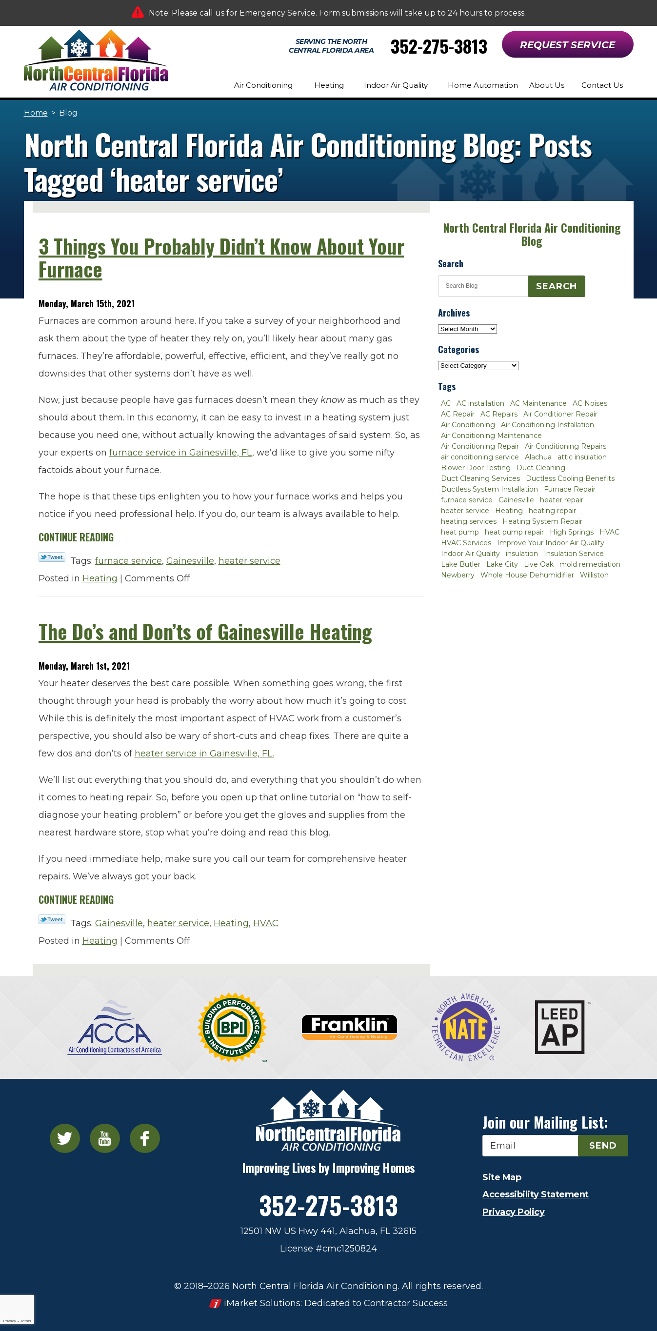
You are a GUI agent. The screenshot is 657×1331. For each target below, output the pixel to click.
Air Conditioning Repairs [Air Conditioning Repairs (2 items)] (565, 446)
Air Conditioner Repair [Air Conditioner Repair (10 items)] (560, 414)
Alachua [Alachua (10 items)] (538, 457)
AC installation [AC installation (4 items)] (480, 403)
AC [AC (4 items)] (446, 403)
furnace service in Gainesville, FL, (181, 452)
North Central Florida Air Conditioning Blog (531, 234)
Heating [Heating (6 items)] (509, 510)
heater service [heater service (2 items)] (465, 510)
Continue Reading (76, 537)
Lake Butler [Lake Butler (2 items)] (460, 564)
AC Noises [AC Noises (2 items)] (590, 403)
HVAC (266, 923)
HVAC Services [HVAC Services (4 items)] (466, 542)
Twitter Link (52, 557)
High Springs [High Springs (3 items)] (572, 532)
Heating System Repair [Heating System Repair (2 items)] (542, 521)
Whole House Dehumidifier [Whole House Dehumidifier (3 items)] (527, 575)
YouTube (105, 1138)
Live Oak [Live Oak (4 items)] (539, 564)
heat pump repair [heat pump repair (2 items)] (514, 532)
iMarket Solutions (262, 1303)
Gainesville (190, 561)
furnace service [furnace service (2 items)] (467, 500)
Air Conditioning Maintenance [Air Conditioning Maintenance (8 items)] (491, 435)
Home (36, 113)
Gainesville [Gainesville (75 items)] (516, 500)
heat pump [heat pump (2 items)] (460, 532)
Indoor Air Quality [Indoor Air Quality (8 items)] (470, 553)
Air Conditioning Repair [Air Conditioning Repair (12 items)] (480, 446)
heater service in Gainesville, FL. (204, 753)
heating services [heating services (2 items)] (469, 521)
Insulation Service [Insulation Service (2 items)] (574, 553)
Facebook (145, 1138)
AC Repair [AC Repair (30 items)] (458, 414)
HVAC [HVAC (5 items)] (609, 532)
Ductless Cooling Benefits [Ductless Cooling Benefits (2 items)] (570, 478)
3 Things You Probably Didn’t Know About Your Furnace (221, 257)
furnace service (128, 561)
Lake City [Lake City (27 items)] (502, 564)
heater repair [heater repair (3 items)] (561, 500)
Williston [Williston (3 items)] (594, 575)
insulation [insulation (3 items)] (522, 553)
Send (603, 1145)
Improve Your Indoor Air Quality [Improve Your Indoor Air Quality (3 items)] (550, 542)
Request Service (567, 45)
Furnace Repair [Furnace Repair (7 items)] (570, 489)
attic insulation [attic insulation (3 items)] (582, 457)
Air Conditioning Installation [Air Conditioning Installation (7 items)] (547, 424)
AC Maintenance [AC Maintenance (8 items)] (538, 403)
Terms (25, 1321)
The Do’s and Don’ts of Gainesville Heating (205, 631)
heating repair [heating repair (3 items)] (552, 510)
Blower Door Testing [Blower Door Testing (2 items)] (476, 467)
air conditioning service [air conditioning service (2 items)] (480, 457)
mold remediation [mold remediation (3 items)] (589, 564)
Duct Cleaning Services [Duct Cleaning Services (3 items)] (480, 478)
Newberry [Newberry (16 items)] (458, 575)
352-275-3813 (439, 46)
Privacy (9, 1321)
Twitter (65, 1138)
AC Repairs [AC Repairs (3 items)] (499, 414)
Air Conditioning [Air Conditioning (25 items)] (468, 424)
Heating (100, 578)
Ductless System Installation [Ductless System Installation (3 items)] (489, 489)
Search (556, 286)
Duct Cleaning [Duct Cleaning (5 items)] (541, 467)
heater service (249, 561)
